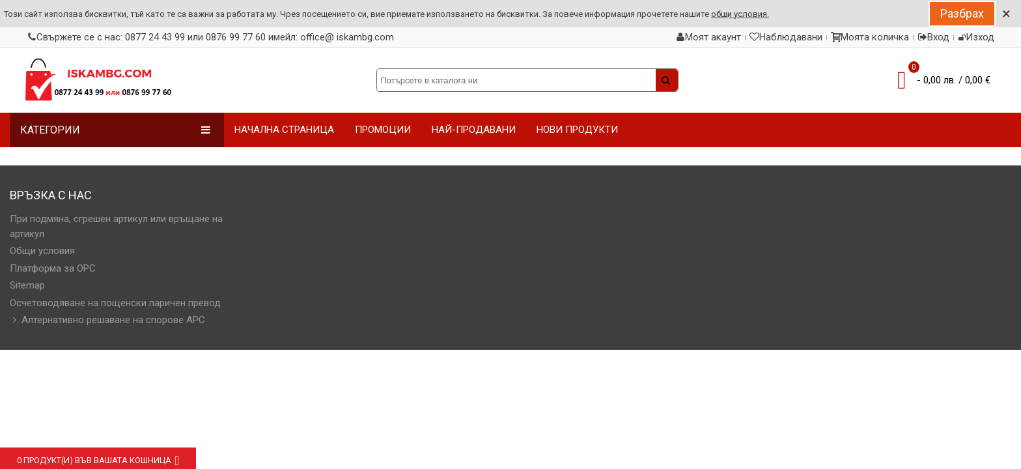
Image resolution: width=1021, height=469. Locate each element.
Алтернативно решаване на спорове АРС (107, 320)
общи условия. (740, 14)
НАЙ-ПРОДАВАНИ (474, 129)
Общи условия (42, 251)
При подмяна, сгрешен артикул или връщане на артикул (116, 226)
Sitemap (27, 285)
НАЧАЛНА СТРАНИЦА (284, 129)
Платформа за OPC (53, 268)
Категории (115, 130)
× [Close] (1006, 14)
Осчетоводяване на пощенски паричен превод (115, 303)
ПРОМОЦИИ (383, 129)
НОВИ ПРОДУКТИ (577, 129)
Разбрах (962, 13)
